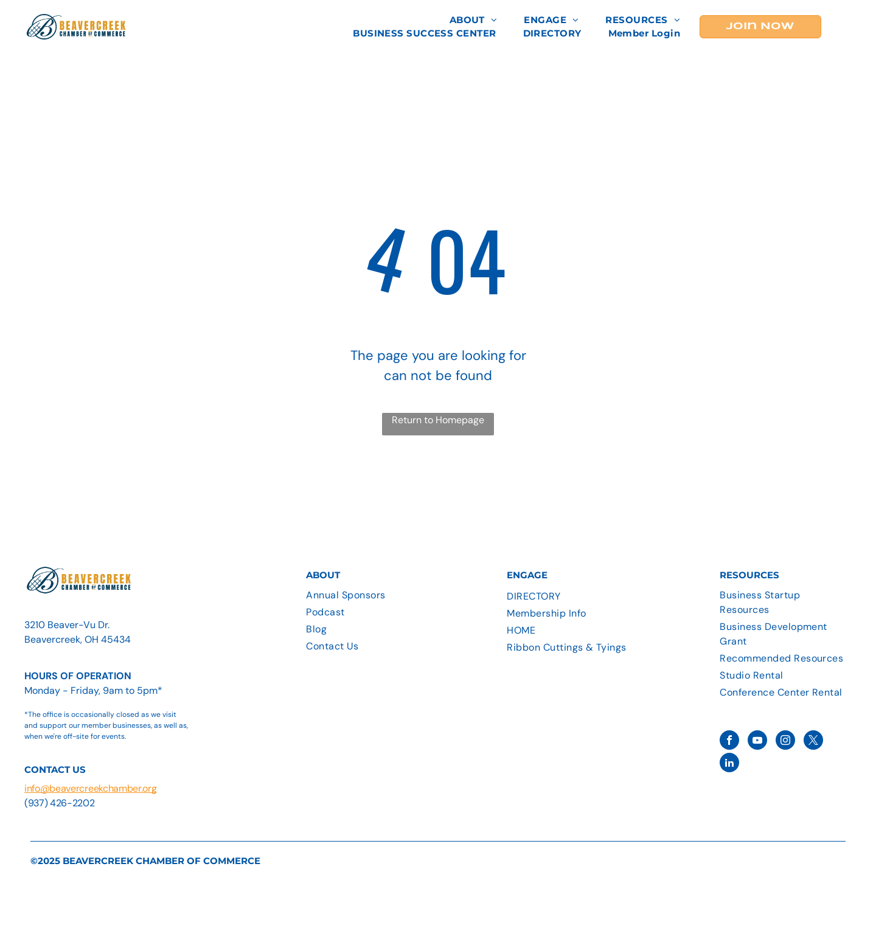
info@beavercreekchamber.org (90, 788)
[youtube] (757, 741)
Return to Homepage (438, 419)
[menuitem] (473, 20)
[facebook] (729, 741)
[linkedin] (729, 764)
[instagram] (785, 741)
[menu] (849, 27)
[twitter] (813, 741)
